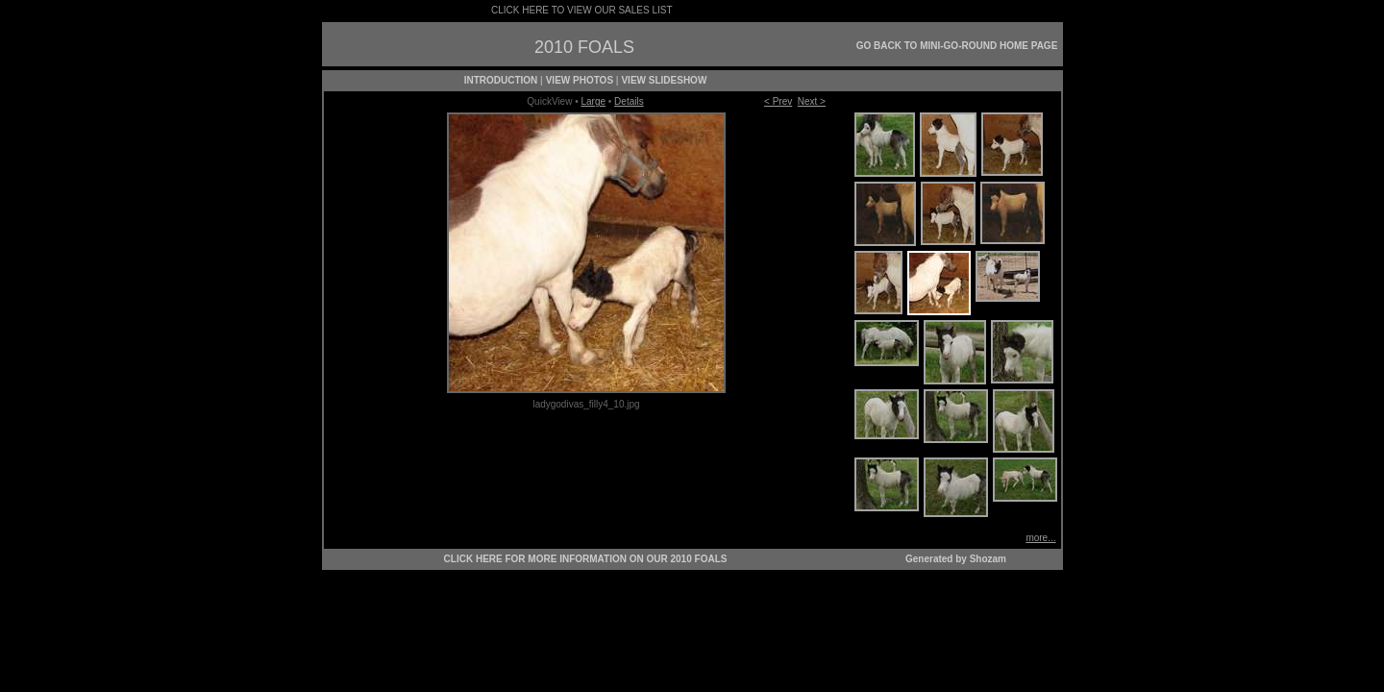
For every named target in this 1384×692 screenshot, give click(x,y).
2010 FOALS (584, 47)
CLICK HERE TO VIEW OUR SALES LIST (581, 10)
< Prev (778, 101)
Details (629, 101)
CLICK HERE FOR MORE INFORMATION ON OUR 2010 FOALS (586, 559)
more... (1040, 537)
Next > (812, 101)
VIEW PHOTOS (579, 80)
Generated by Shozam (955, 559)
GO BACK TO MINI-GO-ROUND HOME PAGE (957, 45)
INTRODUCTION (501, 80)
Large (593, 101)
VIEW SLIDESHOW (663, 80)
